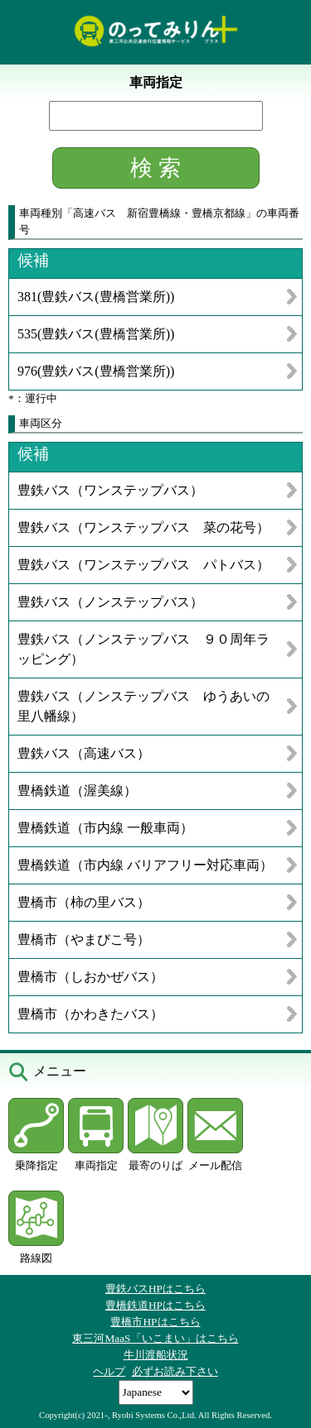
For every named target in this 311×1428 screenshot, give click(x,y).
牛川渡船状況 (156, 1355)
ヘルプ (109, 1371)
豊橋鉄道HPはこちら (155, 1305)
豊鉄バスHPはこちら (155, 1288)
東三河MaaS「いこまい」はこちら (155, 1338)
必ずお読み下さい (175, 1371)
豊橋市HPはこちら (155, 1321)
